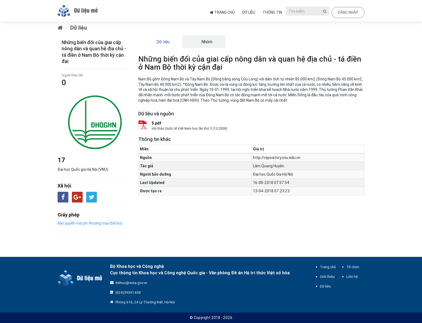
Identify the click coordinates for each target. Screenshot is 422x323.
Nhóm (206, 41)
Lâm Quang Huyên (268, 166)
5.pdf (156, 123)
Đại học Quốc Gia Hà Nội (273, 174)
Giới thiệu (327, 276)
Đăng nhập (348, 12)
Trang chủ (222, 12)
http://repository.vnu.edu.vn (276, 157)
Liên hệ (352, 276)
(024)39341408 (128, 292)
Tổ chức (352, 267)
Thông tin (272, 12)
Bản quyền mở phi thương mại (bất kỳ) (90, 223)
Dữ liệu (248, 12)
